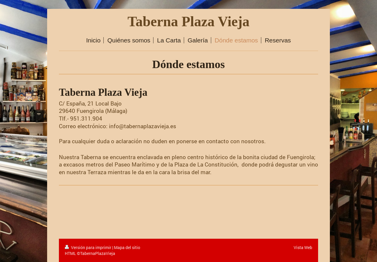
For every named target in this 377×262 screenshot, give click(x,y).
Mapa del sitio (127, 247)
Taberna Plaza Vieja (188, 21)
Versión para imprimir (88, 247)
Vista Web (303, 247)
